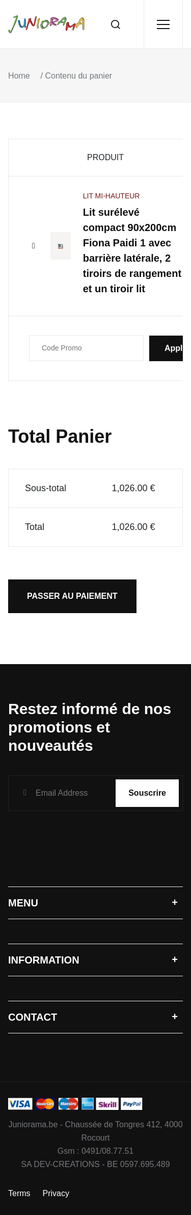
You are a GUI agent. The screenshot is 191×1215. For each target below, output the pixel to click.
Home (19, 75)
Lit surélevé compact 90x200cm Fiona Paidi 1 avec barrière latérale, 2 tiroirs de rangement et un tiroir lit (132, 250)
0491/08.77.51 (107, 1151)
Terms (19, 1193)
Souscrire (147, 793)
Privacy (56, 1193)
